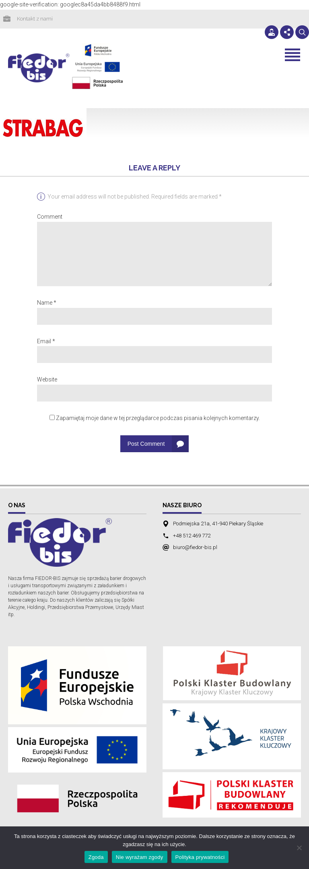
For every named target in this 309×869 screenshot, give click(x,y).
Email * (46, 342)
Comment (49, 217)
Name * (46, 303)
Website (47, 380)
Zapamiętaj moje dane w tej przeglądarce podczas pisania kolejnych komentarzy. (158, 419)
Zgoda (96, 857)
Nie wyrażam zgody (139, 857)
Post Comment (146, 444)
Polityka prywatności (200, 857)
